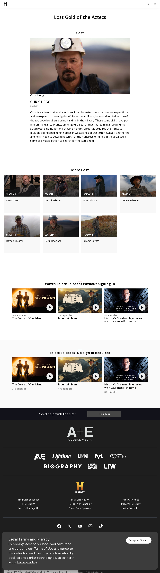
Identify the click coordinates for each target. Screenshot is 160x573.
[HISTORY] (5, 4)
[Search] (148, 4)
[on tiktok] (101, 526)
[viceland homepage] (118, 457)
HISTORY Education (28, 499)
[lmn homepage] (83, 457)
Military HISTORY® (131, 503)
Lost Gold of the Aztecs (80, 17)
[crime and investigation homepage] (92, 466)
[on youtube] (80, 526)
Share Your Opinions (80, 508)
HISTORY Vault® (80, 499)
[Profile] (155, 4)
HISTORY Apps (131, 499)
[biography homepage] (63, 466)
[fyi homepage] (99, 457)
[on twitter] (69, 526)
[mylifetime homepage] (61, 457)
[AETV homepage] (39, 457)
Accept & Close (139, 540)
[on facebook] (59, 526)
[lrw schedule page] (110, 466)
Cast (80, 33)
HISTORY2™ (28, 503)
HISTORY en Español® (80, 503)
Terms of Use (43, 548)
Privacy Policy (27, 562)
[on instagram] (90, 526)
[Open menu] (12, 4)
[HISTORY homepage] (80, 487)
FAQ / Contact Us (131, 508)
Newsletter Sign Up (28, 508)
